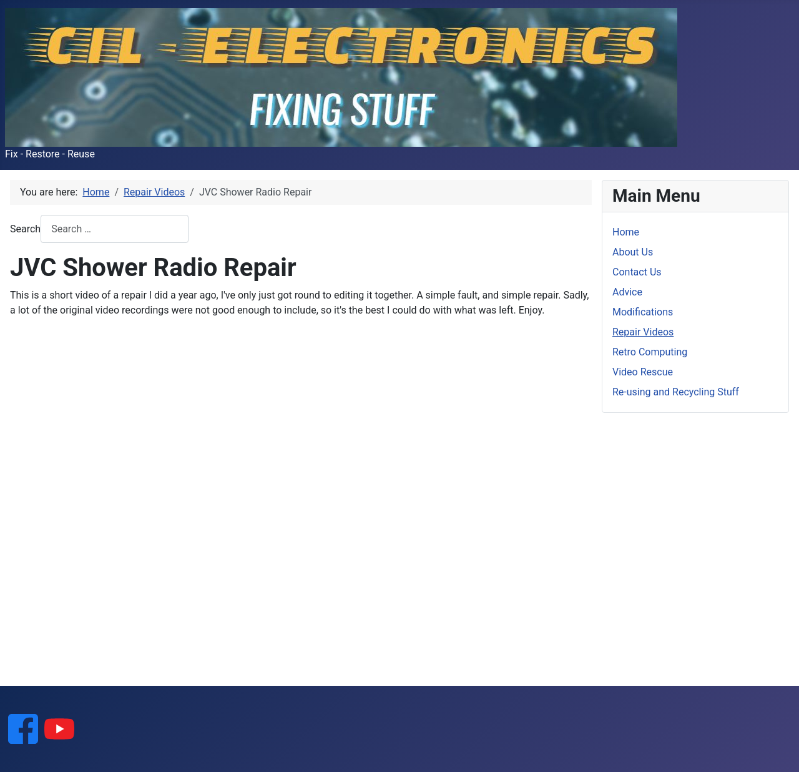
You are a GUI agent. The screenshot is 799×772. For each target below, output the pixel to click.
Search (25, 229)
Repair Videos (643, 332)
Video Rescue (642, 372)
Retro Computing (649, 352)
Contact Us (637, 272)
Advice (627, 292)
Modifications (642, 312)
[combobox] (115, 229)
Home (625, 232)
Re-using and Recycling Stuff (675, 392)
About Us (632, 252)
